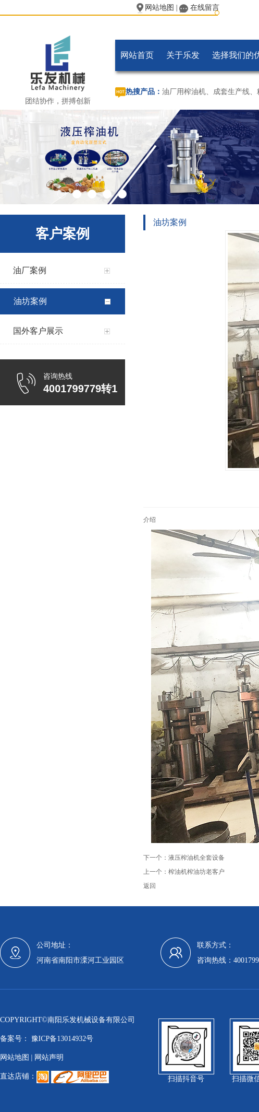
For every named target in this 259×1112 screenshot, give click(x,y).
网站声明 (49, 1057)
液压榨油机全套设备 (196, 857)
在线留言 (199, 7)
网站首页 (137, 55)
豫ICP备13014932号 (61, 1039)
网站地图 (156, 7)
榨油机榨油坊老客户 (196, 871)
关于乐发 (183, 55)
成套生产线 (231, 92)
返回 (149, 885)
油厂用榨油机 (184, 92)
